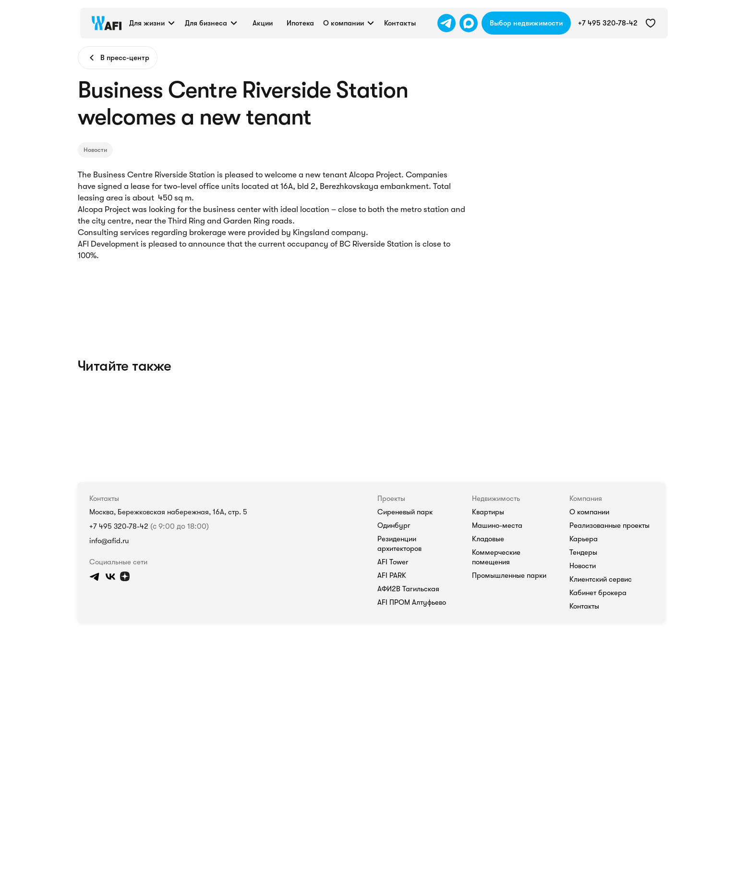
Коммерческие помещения (619, 627)
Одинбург (503, 600)
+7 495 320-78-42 (43, 603)
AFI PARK (504, 641)
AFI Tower (503, 627)
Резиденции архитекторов (527, 614)
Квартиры (594, 587)
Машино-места (602, 600)
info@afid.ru (34, 627)
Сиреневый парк (513, 587)
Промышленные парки (613, 641)
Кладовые (594, 614)
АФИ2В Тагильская (518, 654)
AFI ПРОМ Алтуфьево (522, 668)
